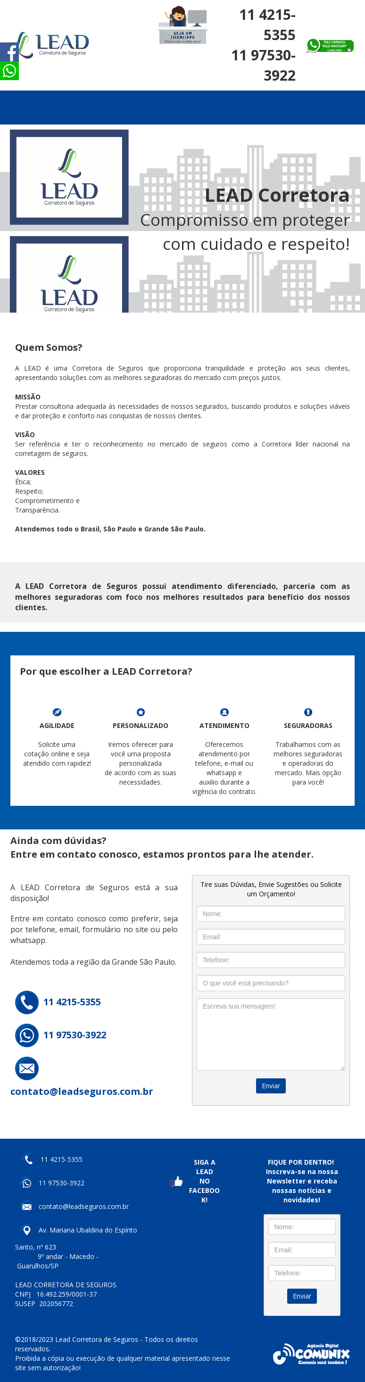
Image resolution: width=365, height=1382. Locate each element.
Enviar (271, 1085)
